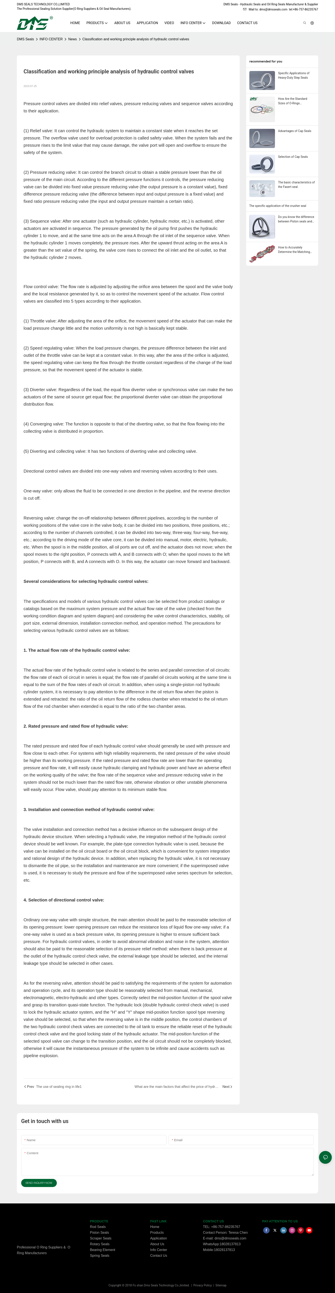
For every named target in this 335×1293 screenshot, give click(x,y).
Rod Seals (98, 1227)
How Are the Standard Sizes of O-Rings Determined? (292, 101)
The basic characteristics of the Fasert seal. (296, 185)
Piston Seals (99, 1232)
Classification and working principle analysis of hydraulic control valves (135, 39)
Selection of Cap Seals (293, 156)
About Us (157, 1244)
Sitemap (220, 1285)
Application (158, 1238)
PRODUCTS (99, 1221)
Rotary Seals (100, 1244)
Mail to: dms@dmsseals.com (265, 9)
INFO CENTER (51, 39)
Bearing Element (102, 1250)
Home (154, 1227)
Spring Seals (99, 1255)
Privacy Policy (203, 1285)
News (72, 39)
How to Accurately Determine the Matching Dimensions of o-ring (294, 250)
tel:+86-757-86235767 (303, 9)
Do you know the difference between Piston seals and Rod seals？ (296, 219)
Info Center (158, 1250)
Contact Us (158, 1255)
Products (157, 1232)
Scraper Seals (101, 1238)
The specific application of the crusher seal (277, 206)
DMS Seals (25, 39)
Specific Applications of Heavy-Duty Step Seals (294, 75)
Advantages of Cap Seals (294, 131)
